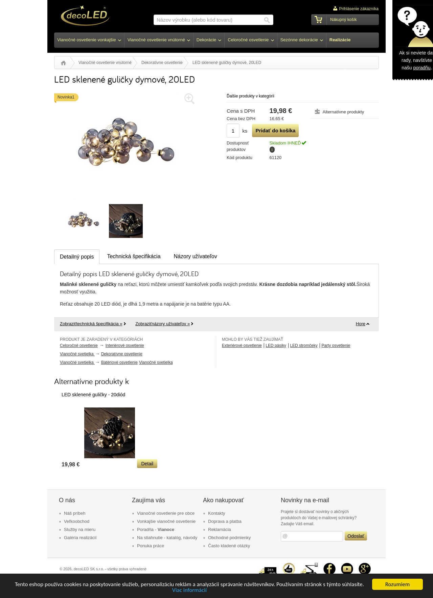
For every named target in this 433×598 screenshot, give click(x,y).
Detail (147, 463)
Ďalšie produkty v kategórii (250, 96)
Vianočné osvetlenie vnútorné (105, 62)
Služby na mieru (79, 529)
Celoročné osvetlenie (79, 345)
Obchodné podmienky (229, 537)
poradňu (421, 67)
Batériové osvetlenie (119, 362)
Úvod (63, 63)
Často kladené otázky (229, 545)
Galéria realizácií (80, 537)
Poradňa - (155, 529)
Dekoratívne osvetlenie (162, 62)
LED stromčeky (303, 345)
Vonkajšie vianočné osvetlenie (166, 521)
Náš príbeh (75, 513)
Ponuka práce (150, 545)
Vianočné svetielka (77, 354)
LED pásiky (276, 345)
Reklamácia (219, 529)
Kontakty (216, 513)
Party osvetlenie (335, 345)
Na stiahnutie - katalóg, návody (167, 537)
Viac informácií (189, 590)
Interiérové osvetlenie (125, 345)
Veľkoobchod (76, 521)
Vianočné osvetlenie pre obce (166, 513)
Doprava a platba (225, 521)
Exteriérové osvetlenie (242, 345)
